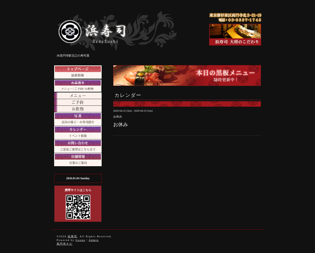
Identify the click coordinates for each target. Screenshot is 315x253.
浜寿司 (72, 236)
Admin (94, 239)
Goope (80, 239)
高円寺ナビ (65, 243)
